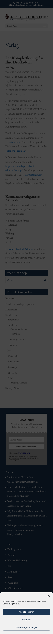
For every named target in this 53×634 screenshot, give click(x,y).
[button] (48, 595)
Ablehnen (26, 619)
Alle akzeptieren (26, 612)
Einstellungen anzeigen (26, 627)
